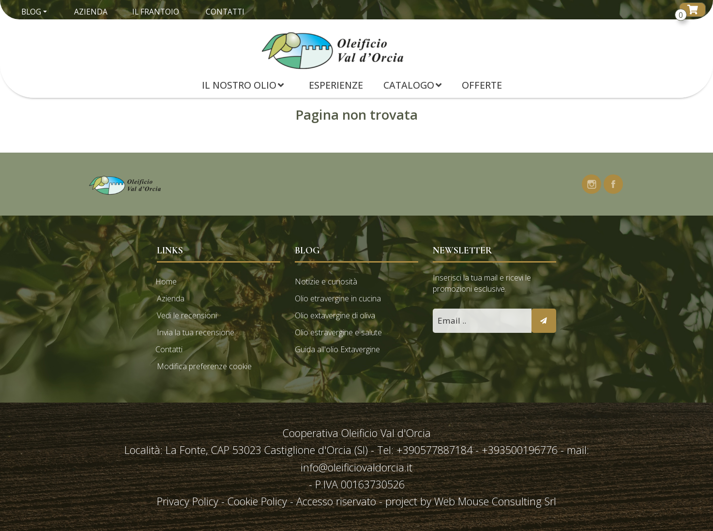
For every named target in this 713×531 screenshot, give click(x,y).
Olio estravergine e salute (338, 332)
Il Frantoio (155, 11)
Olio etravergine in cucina (338, 298)
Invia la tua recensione (195, 332)
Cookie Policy (257, 501)
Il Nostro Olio (243, 85)
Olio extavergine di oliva (335, 315)
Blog (31, 11)
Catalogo (412, 85)
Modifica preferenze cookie (204, 366)
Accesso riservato (336, 501)
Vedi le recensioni (187, 315)
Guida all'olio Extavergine (337, 349)
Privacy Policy (189, 501)
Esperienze (336, 85)
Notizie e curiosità (326, 281)
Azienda (90, 11)
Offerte (482, 85)
